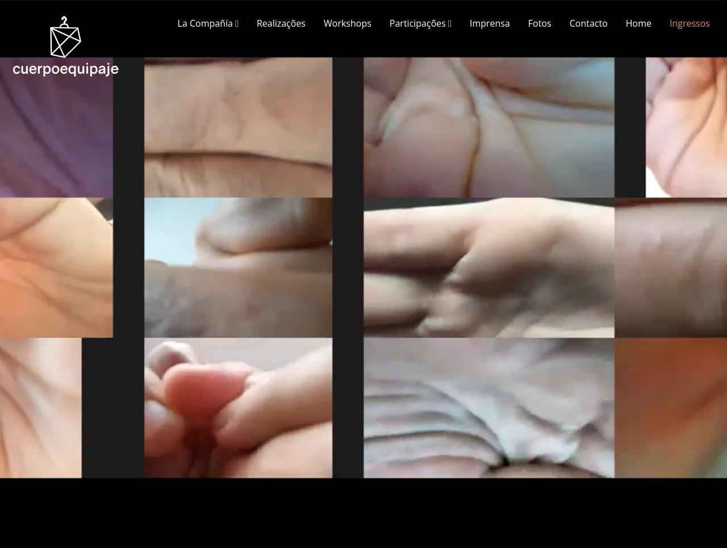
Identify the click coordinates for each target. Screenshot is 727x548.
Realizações (281, 23)
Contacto (589, 23)
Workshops (347, 23)
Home (638, 23)
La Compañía (208, 23)
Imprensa (490, 23)
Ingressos (690, 23)
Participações (421, 23)
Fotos (539, 23)
